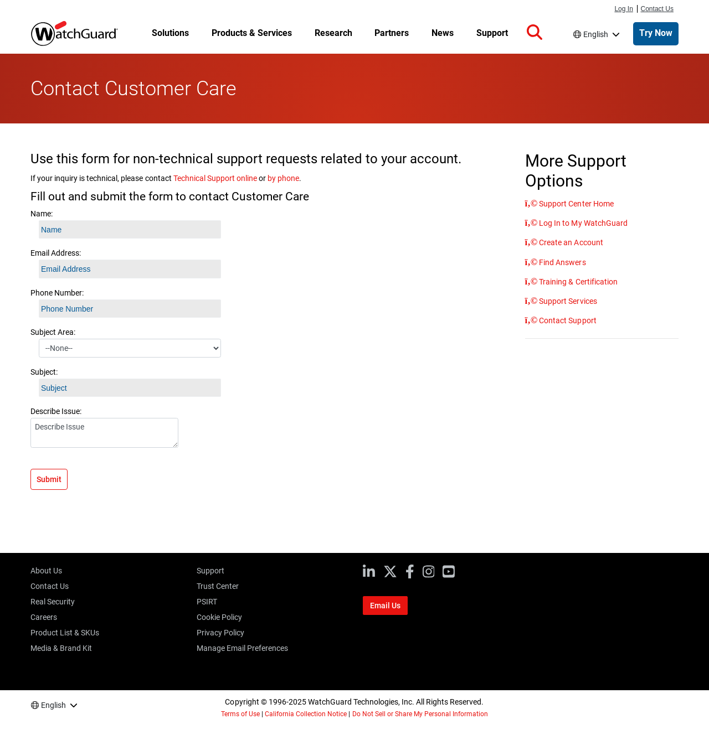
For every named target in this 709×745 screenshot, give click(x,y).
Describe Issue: (55, 411)
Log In (623, 9)
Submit (49, 479)
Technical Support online (215, 178)
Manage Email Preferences (242, 648)
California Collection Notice (306, 714)
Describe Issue (104, 433)
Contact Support (566, 320)
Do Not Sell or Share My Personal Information (420, 714)
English (595, 34)
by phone (283, 178)
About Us (46, 570)
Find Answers (561, 262)
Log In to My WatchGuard (582, 223)
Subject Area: (52, 332)
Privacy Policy (220, 632)
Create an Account (570, 242)
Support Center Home (575, 203)
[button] (534, 32)
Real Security (52, 601)
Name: (41, 213)
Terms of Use (240, 714)
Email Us (385, 605)
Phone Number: (57, 292)
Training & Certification (577, 281)
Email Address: (55, 253)
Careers (43, 617)
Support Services (567, 301)
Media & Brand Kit (61, 648)
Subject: (44, 372)
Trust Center (218, 586)
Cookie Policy (219, 617)
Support (210, 570)
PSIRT (207, 601)
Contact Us (657, 9)
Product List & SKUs (64, 632)
